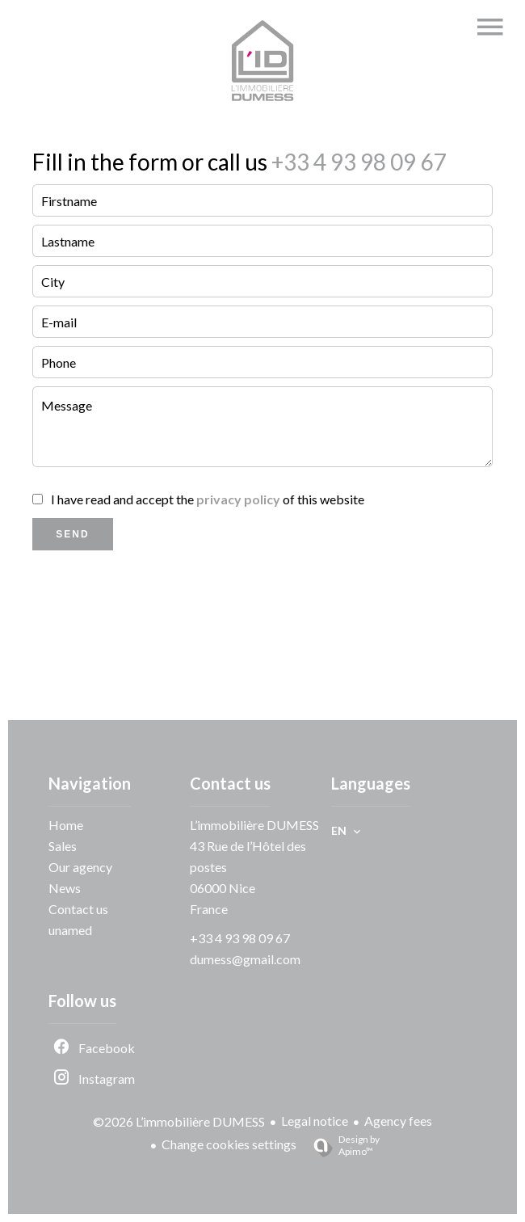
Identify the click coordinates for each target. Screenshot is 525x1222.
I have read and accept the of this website (207, 499)
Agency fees (398, 1120)
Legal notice (314, 1120)
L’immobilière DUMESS (254, 824)
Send (72, 534)
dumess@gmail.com (245, 959)
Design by (340, 1145)
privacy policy (238, 499)
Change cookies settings (229, 1144)
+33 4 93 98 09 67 (356, 161)
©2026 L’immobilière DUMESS (179, 1121)
